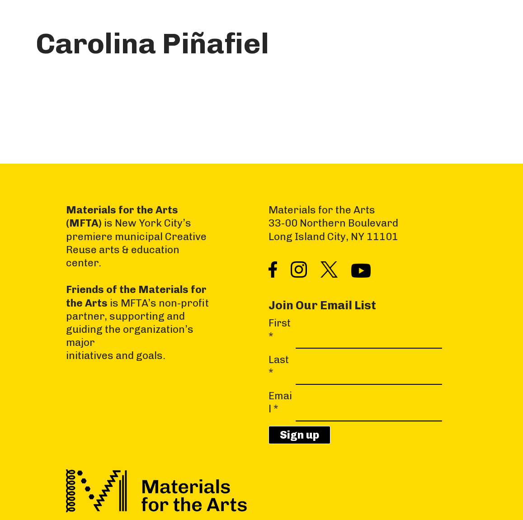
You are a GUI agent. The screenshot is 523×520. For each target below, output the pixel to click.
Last (279, 366)
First (280, 329)
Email (280, 402)
